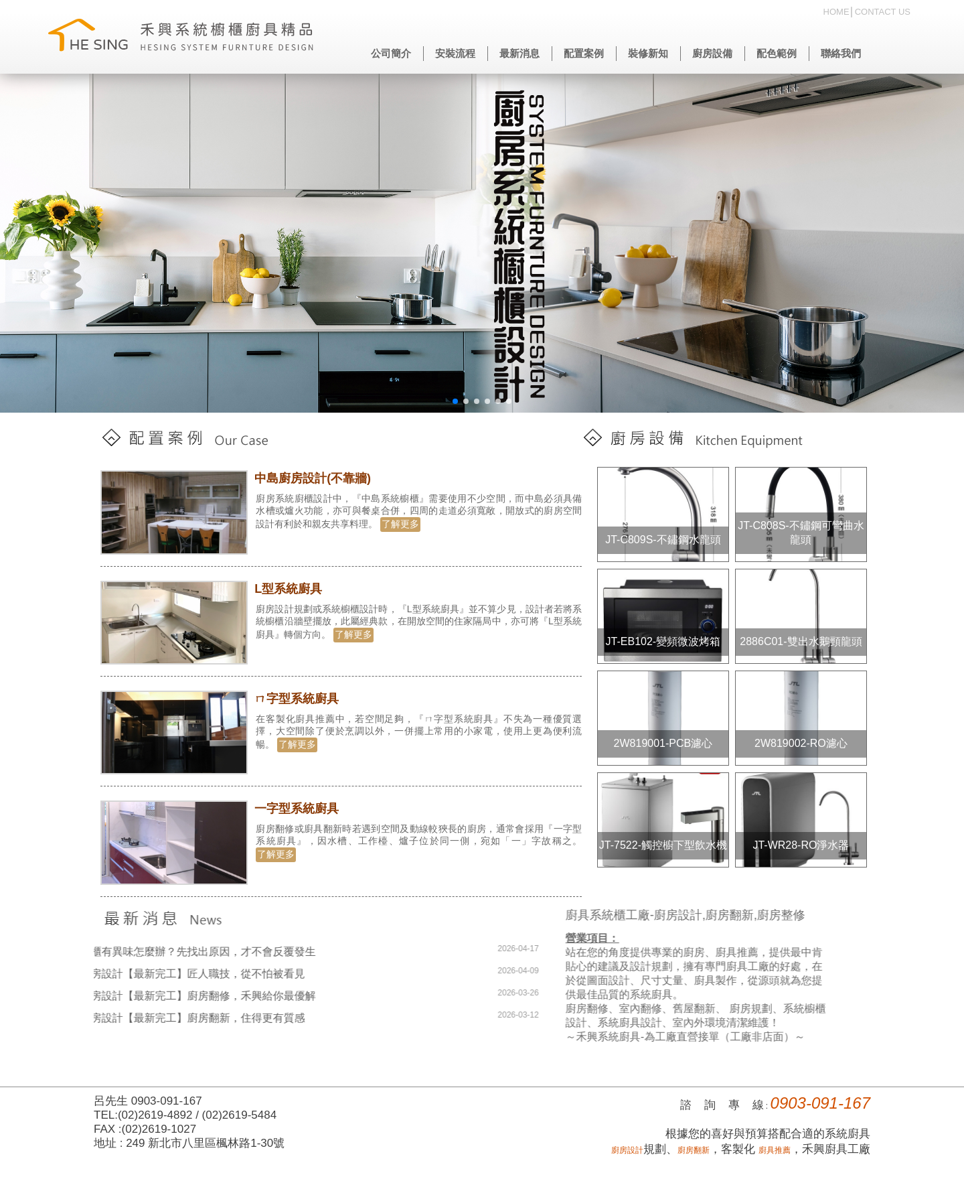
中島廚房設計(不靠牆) (315, 478)
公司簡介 (391, 53)
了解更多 (403, 523)
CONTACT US (882, 12)
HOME (836, 12)
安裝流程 (455, 53)
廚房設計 (627, 1150)
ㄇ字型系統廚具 (299, 698)
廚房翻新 (693, 1150)
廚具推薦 (774, 1150)
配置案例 (584, 53)
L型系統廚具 (291, 589)
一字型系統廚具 (299, 808)
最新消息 (519, 53)
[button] (455, 401)
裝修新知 (648, 53)
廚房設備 (712, 53)
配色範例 (776, 53)
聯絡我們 (841, 53)
